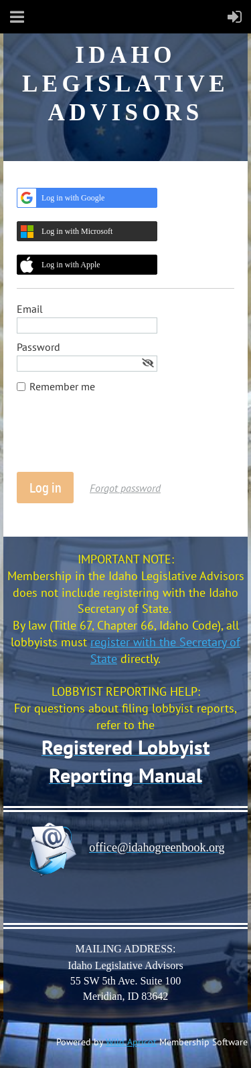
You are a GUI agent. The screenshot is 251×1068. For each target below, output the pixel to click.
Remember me (62, 386)
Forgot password (125, 488)
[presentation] (118, 439)
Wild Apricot (131, 1042)
